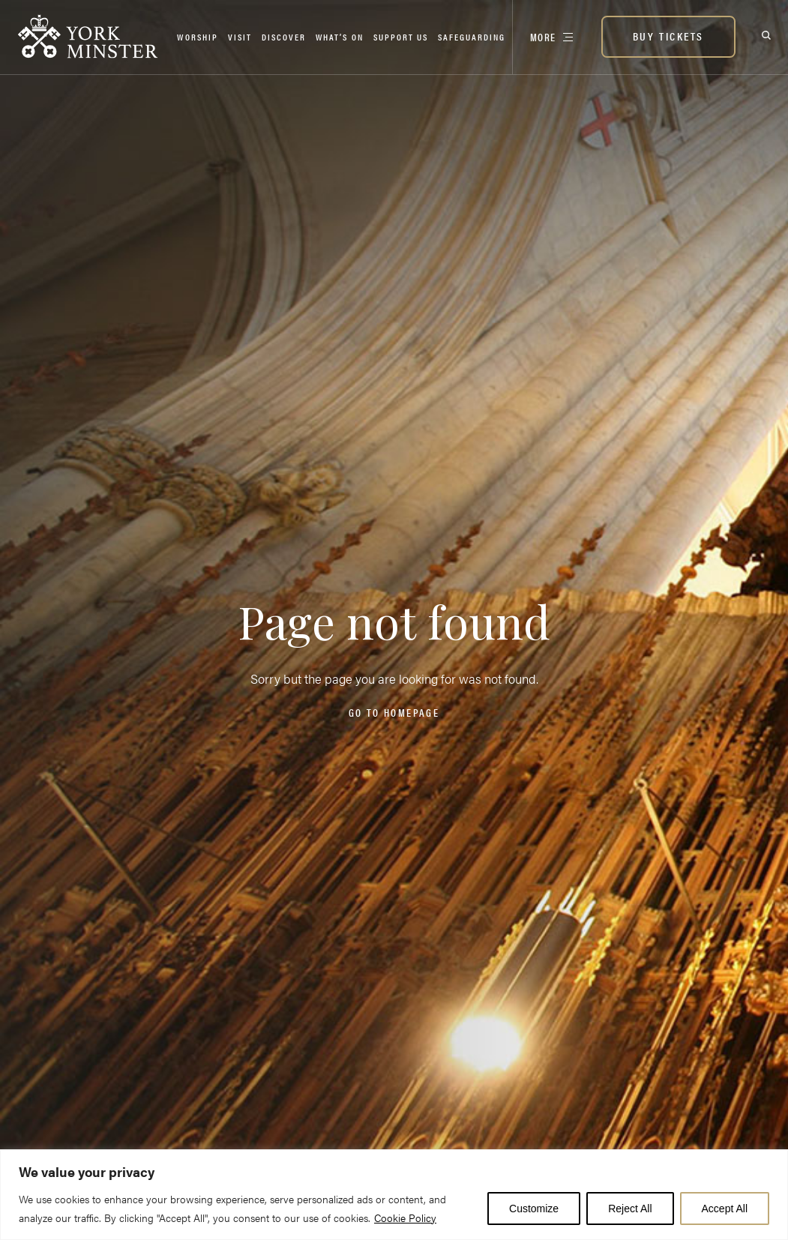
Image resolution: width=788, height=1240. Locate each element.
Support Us (400, 36)
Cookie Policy (405, 1217)
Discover (284, 36)
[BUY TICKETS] (668, 37)
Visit (240, 36)
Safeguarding (471, 36)
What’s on (339, 36)
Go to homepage (394, 712)
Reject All (630, 1209)
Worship (197, 36)
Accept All (725, 1209)
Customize (534, 1209)
